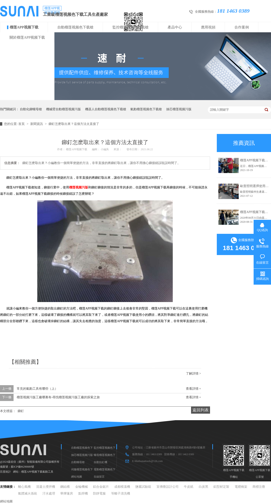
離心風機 (24, 486)
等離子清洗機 (120, 493)
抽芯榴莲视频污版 (179, 109)
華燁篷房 (66, 493)
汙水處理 (48, 493)
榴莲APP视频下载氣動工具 (37, 471)
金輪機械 (81, 486)
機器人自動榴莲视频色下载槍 (105, 109)
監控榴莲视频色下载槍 (130, 27)
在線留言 (99, 476)
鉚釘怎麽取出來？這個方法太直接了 (74, 124)
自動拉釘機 (100, 462)
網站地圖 (76, 476)
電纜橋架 (241, 486)
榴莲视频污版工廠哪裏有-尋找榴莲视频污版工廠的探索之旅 (58, 397)
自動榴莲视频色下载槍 (75, 27)
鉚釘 (21, 411)
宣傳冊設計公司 (168, 486)
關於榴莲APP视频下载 (27, 37)
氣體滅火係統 (27, 493)
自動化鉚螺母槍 (31, 109)
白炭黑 (203, 486)
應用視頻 (208, 27)
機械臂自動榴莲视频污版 (63, 109)
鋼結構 (65, 486)
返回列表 (200, 410)
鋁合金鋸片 (101, 486)
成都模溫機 (122, 486)
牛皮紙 (188, 486)
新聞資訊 (37, 124)
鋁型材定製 (221, 486)
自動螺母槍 (78, 462)
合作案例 (241, 27)
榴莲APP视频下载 (24, 27)
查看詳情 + (193, 388)
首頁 (22, 124)
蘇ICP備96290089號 (22, 466)
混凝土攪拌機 (45, 486)
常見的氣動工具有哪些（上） (37, 388)
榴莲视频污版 (78, 187)
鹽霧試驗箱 (143, 486)
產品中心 (175, 27)
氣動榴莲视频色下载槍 (146, 109)
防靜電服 (99, 493)
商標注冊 (258, 486)
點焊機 (83, 493)
